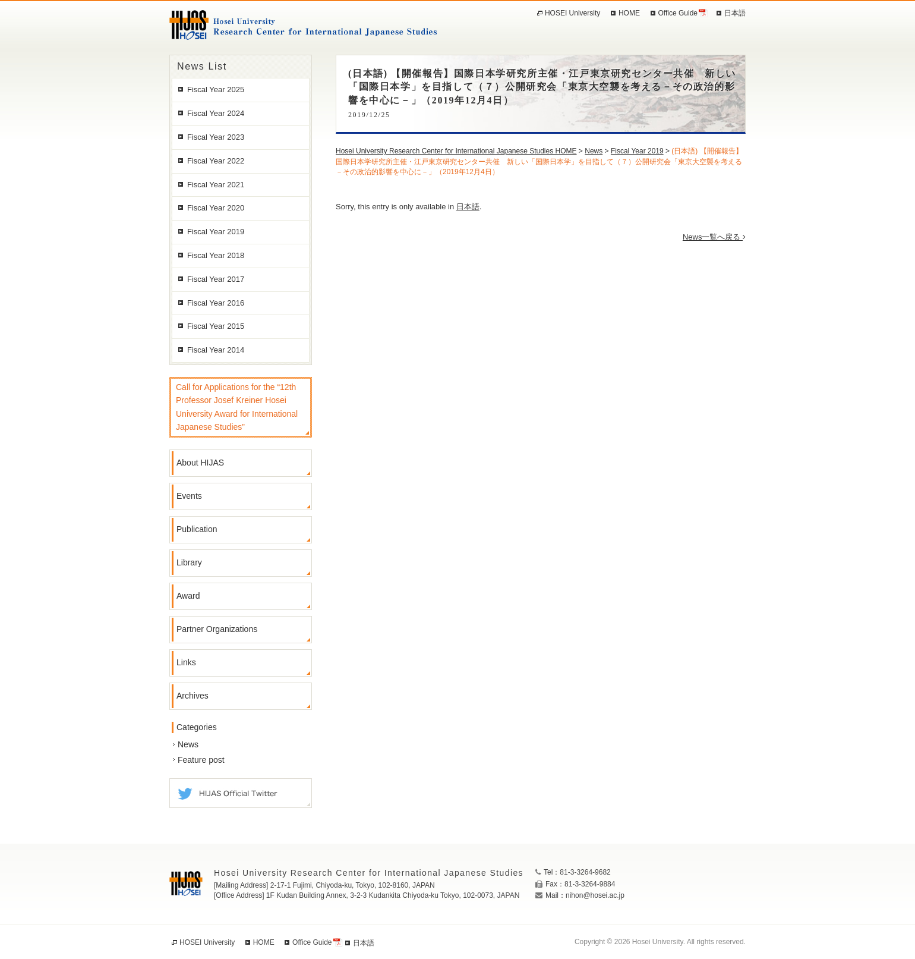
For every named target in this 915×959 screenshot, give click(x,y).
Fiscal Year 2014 (215, 349)
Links (186, 662)
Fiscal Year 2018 (215, 255)
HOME (629, 13)
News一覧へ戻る (714, 236)
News (188, 744)
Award (188, 595)
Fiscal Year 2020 (215, 207)
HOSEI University (572, 13)
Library (189, 562)
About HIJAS (200, 462)
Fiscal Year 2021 (215, 184)
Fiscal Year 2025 (215, 89)
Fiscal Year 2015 (215, 326)
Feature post (201, 760)
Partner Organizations (216, 629)
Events (189, 496)
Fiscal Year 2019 (215, 231)
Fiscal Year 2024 (215, 113)
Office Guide (678, 13)
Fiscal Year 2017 (215, 279)
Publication (196, 529)
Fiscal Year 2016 (215, 302)
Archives (192, 695)
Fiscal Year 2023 (215, 137)
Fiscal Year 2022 (215, 160)
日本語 (467, 206)
